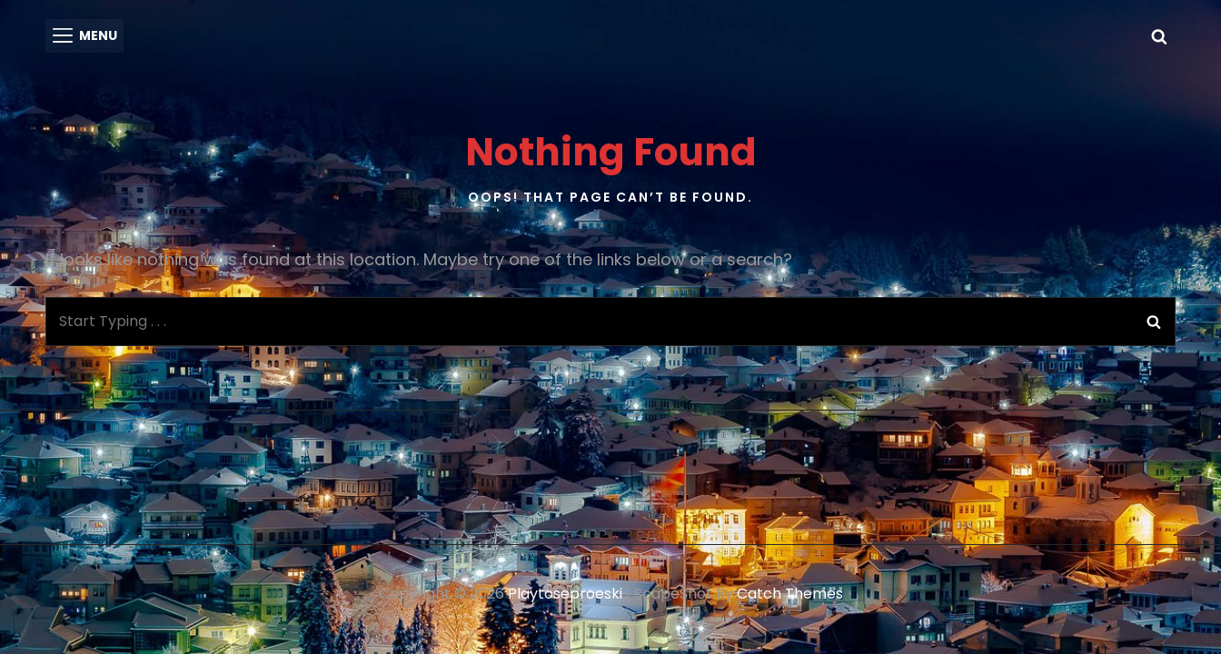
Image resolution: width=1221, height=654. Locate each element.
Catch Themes (790, 592)
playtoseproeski (565, 592)
